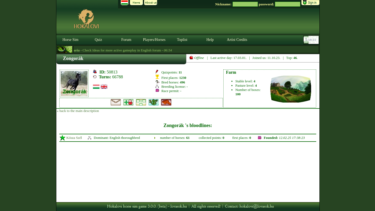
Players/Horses (154, 40)
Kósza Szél (74, 138)
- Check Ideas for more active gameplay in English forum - (124, 50)
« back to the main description (78, 111)
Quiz (98, 40)
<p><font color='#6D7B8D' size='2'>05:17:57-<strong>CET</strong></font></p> (311, 40)
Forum (126, 40)
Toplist (182, 40)
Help (210, 40)
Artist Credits (237, 40)
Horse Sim (71, 40)
